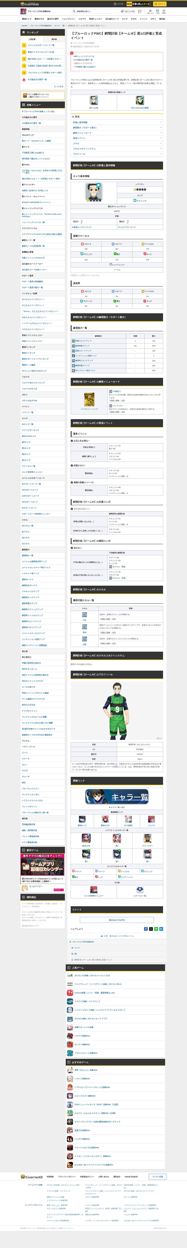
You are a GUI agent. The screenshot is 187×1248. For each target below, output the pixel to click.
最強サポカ (39, 19)
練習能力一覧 (27, 555)
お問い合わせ (103, 1177)
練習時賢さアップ (80, 346)
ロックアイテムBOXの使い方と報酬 (37, 723)
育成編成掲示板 (28, 824)
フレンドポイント (29, 806)
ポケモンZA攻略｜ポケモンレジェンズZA (63, 1185)
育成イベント (79, 138)
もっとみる (58, 86)
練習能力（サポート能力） (85, 127)
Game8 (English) (131, 1177)
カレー (25, 765)
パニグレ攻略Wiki (131, 1215)
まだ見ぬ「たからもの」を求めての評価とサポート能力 (42, 171)
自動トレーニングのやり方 (33, 258)
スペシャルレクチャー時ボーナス (36, 567)
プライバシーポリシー (67, 1177)
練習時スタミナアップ (82, 361)
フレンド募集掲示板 (30, 836)
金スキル (26, 538)
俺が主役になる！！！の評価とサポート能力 (46, 59)
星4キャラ (26, 442)
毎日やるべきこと (29, 669)
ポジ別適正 (128, 821)
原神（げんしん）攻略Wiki (57, 1205)
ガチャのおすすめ (29, 400)
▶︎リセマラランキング (127, 227)
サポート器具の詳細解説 (32, 281)
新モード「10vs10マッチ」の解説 (36, 141)
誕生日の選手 (53, 19)
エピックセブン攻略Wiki (56, 1209)
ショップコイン (68, 19)
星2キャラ (26, 454)
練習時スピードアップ (31, 621)
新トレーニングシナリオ (84, 56)
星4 (116, 840)
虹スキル (26, 532)
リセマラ (82, 19)
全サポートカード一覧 (31, 484)
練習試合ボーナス (29, 585)
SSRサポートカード (30, 496)
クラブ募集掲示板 (29, 842)
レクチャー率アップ (30, 573)
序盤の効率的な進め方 (31, 663)
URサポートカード (30, 490)
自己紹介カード (112, 19)
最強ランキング (28, 353)
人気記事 (32, 39)
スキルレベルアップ (30, 591)
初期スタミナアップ (81, 341)
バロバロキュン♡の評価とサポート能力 (45, 73)
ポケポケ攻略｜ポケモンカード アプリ (139, 1191)
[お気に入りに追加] (128, 11)
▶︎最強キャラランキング (81, 227)
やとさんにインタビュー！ (33, 305)
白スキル (26, 544)
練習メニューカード (82, 133)
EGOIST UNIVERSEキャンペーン (36, 202)
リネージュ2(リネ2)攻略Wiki (58, 1221)
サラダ (25, 771)
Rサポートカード (29, 508)
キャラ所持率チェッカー (93, 891)
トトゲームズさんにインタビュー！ (37, 323)
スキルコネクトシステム (84, 149)
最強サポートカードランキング (35, 359)
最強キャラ (27, 19)
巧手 (85, 616)
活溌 (123, 578)
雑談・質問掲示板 (29, 830)
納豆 (24, 783)
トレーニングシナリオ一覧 (33, 222)
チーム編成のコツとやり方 (33, 699)
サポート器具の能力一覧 (32, 287)
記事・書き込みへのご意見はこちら (117, 936)
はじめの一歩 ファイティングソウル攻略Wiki (141, 1221)
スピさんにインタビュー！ (33, 329)
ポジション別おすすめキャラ (34, 371)
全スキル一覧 (27, 526)
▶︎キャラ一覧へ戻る (117, 798)
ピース (25, 753)
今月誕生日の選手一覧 (84, 60)
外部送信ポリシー (87, 1177)
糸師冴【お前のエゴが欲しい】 (35, 190)
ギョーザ (26, 777)
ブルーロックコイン (30, 789)
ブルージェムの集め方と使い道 (35, 812)
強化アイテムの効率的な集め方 (35, 675)
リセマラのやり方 (29, 389)
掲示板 (162, 19)
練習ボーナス (27, 579)
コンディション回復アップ (84, 356)
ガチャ (153, 19)
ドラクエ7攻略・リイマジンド (59, 1191)
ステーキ (26, 759)
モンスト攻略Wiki (131, 1197)
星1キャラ (26, 460)
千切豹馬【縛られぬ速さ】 (85, 67)
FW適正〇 (115, 391)
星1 (147, 856)
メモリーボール (28, 747)
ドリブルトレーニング (89, 401)
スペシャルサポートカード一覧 (41, 45)
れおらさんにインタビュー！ (34, 317)
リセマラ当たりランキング (33, 383)
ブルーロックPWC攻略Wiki (83, 942)
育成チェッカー (95, 19)
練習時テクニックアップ (32, 609)
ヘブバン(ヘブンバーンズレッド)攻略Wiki (140, 1205)
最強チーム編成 (28, 365)
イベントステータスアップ (33, 633)
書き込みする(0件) (117, 920)
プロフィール (79, 154)
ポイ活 (118, 4)
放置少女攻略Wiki (92, 1215)
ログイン (159, 4)
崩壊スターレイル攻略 (55, 1197)
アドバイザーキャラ (30, 430)
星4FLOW (86, 840)
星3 (86, 856)
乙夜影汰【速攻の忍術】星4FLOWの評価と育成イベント (46, 66)
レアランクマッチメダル (32, 800)
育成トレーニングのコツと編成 (35, 693)
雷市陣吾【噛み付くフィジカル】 (36, 159)
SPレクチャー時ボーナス (83, 371)
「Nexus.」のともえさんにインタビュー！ (40, 311)
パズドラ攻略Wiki (92, 1197)
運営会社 (116, 1177)
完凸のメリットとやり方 (32, 681)
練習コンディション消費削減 (34, 645)
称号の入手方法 (28, 705)
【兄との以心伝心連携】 (140, 102)
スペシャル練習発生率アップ (34, 561)
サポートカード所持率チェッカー (36, 514)
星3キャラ (26, 448)
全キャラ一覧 (27, 424)
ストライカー (116, 406)
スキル (76, 143)
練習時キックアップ (30, 597)
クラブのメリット (29, 711)
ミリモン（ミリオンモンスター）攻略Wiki (101, 1221)
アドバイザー (147, 840)
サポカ (133, 19)
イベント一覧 (27, 412)
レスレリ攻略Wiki (92, 1205)
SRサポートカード (30, 502)
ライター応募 (157, 1177)
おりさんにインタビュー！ (33, 299)
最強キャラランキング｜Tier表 (41, 52)
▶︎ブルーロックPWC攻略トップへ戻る (38, 111)
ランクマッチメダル (30, 794)
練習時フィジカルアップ (32, 615)
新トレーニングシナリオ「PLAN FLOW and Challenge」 (42, 215)
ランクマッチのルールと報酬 (34, 717)
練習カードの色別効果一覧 (33, 246)
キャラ (125, 19)
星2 (116, 856)
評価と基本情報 (80, 122)
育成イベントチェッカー (32, 341)
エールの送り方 (28, 687)
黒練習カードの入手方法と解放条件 (37, 735)
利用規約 (50, 1177)
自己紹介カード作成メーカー (34, 270)
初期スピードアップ (81, 351)
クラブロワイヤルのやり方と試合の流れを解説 (42, 234)
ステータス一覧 (140, 891)
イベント (143, 19)
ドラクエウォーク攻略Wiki (57, 1200)
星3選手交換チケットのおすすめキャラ (38, 729)
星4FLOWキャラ (29, 436)
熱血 (123, 567)
